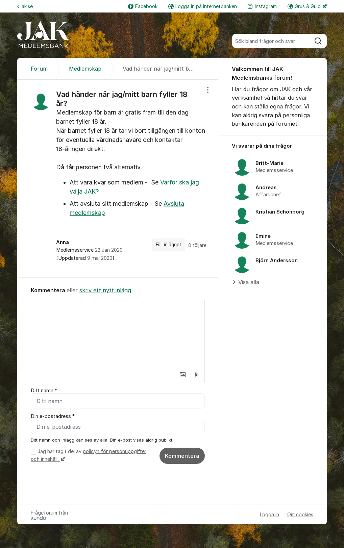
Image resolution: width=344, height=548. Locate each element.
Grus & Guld (305, 6)
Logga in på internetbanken (202, 6)
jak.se (25, 6)
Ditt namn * (44, 391)
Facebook (142, 6)
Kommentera (182, 455)
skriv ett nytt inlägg (105, 290)
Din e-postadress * (53, 416)
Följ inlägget (168, 244)
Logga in (269, 514)
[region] (118, 178)
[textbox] (118, 334)
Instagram (262, 6)
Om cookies (300, 514)
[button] (182, 374)
